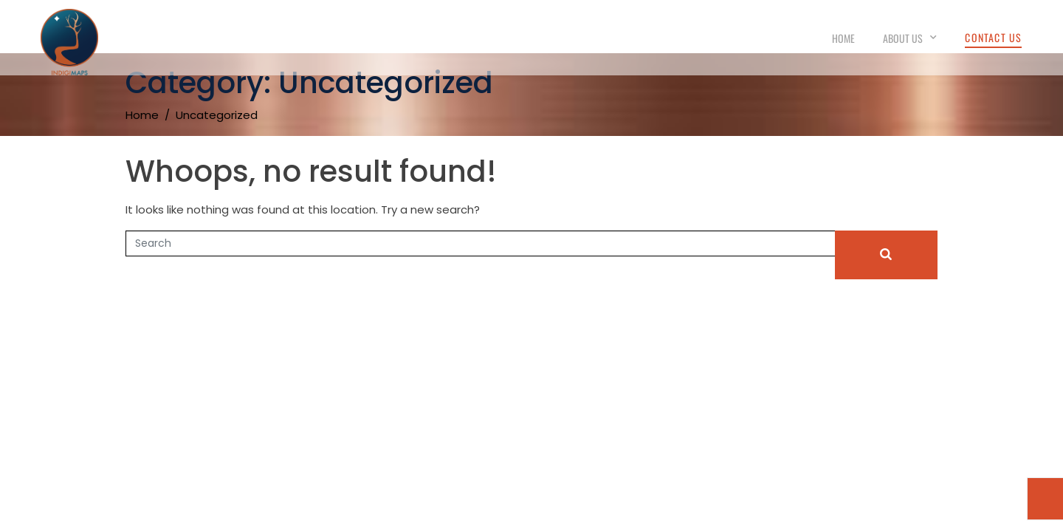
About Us (910, 38)
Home (843, 38)
